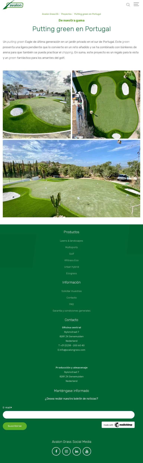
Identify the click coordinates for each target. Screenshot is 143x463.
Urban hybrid (71, 266)
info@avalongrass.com (72, 349)
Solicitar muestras (71, 291)
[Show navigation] (136, 4)
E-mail (7, 407)
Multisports (71, 247)
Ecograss (71, 273)
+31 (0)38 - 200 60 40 (72, 345)
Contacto (71, 297)
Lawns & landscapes (71, 240)
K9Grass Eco (72, 260)
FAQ (71, 304)
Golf (71, 253)
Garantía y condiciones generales (71, 310)
